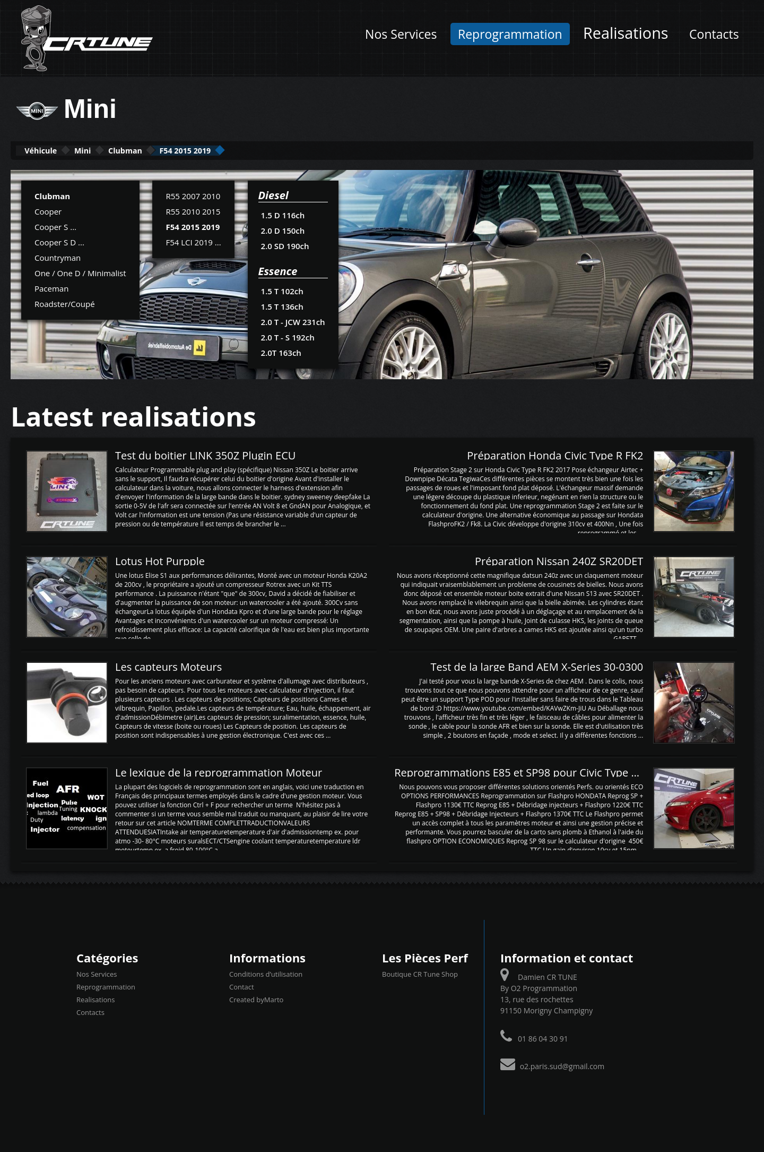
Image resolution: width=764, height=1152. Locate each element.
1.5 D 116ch (283, 214)
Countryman (57, 256)
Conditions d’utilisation (265, 973)
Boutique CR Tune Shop (420, 973)
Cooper (48, 210)
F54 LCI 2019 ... (193, 241)
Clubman (174, 150)
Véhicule (51, 150)
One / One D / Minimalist (80, 272)
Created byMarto (256, 998)
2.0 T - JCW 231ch (292, 320)
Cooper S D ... (59, 241)
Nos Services (401, 33)
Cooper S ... (55, 225)
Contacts (714, 33)
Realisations (625, 32)
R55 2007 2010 (193, 195)
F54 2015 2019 (256, 150)
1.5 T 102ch (282, 290)
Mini (112, 150)
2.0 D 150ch (283, 229)
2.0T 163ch (281, 351)
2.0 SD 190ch (285, 245)
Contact (241, 986)
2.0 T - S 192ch (287, 336)
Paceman (51, 287)
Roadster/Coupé (64, 302)
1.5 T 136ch (282, 305)
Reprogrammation (510, 33)
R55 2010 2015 (193, 210)
